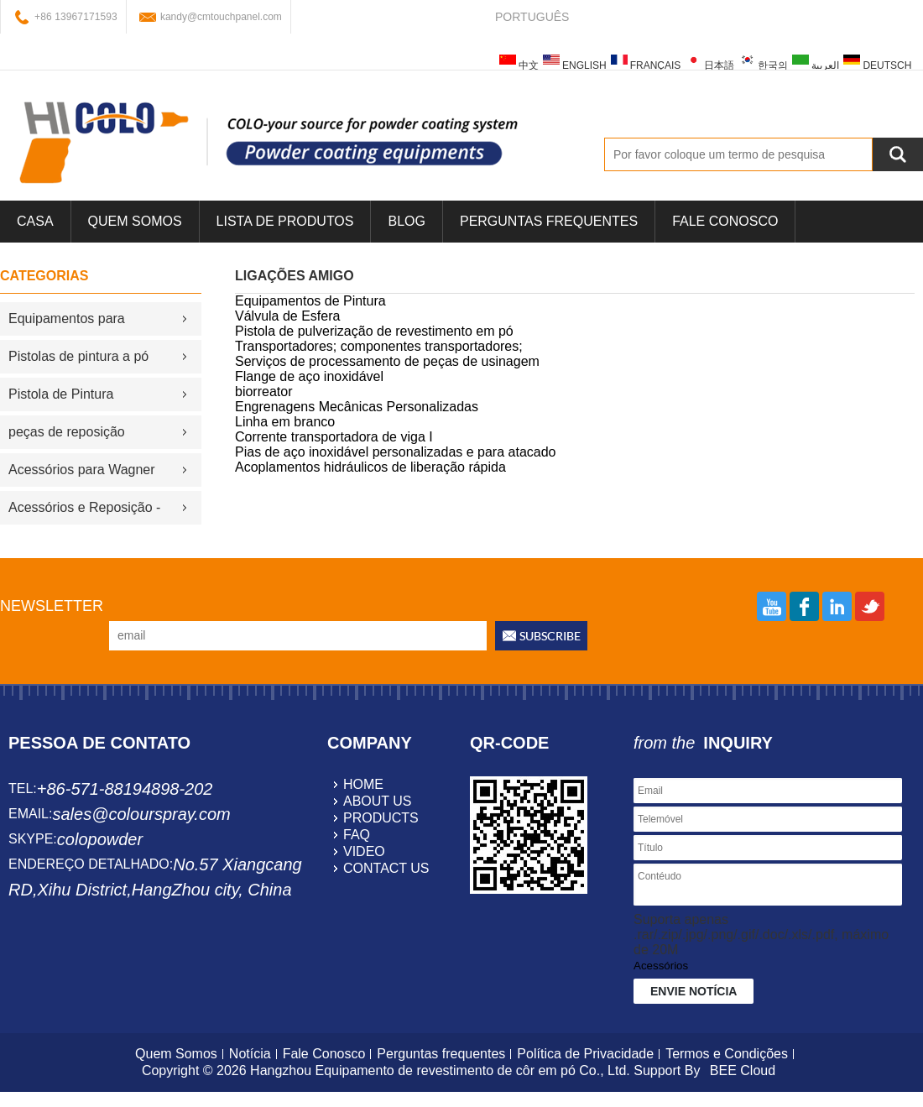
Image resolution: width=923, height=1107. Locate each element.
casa (35, 221)
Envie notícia (693, 991)
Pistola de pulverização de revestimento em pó (374, 331)
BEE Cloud (742, 1070)
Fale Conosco (725, 221)
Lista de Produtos (285, 221)
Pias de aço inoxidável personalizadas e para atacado (395, 452)
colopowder (100, 839)
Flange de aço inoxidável (309, 376)
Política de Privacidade (585, 1054)
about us (377, 801)
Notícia (250, 1054)
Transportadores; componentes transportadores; (379, 346)
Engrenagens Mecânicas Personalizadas (356, 406)
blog (406, 221)
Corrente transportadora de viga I (334, 437)
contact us (386, 868)
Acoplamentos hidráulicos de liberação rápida (370, 467)
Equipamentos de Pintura (310, 301)
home (363, 784)
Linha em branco (285, 422)
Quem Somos (135, 221)
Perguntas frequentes (549, 221)
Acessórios (661, 965)
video (364, 851)
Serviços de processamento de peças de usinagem (387, 361)
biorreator (263, 391)
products (381, 818)
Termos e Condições (726, 1054)
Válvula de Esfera (287, 316)
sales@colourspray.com (141, 814)
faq (356, 835)
